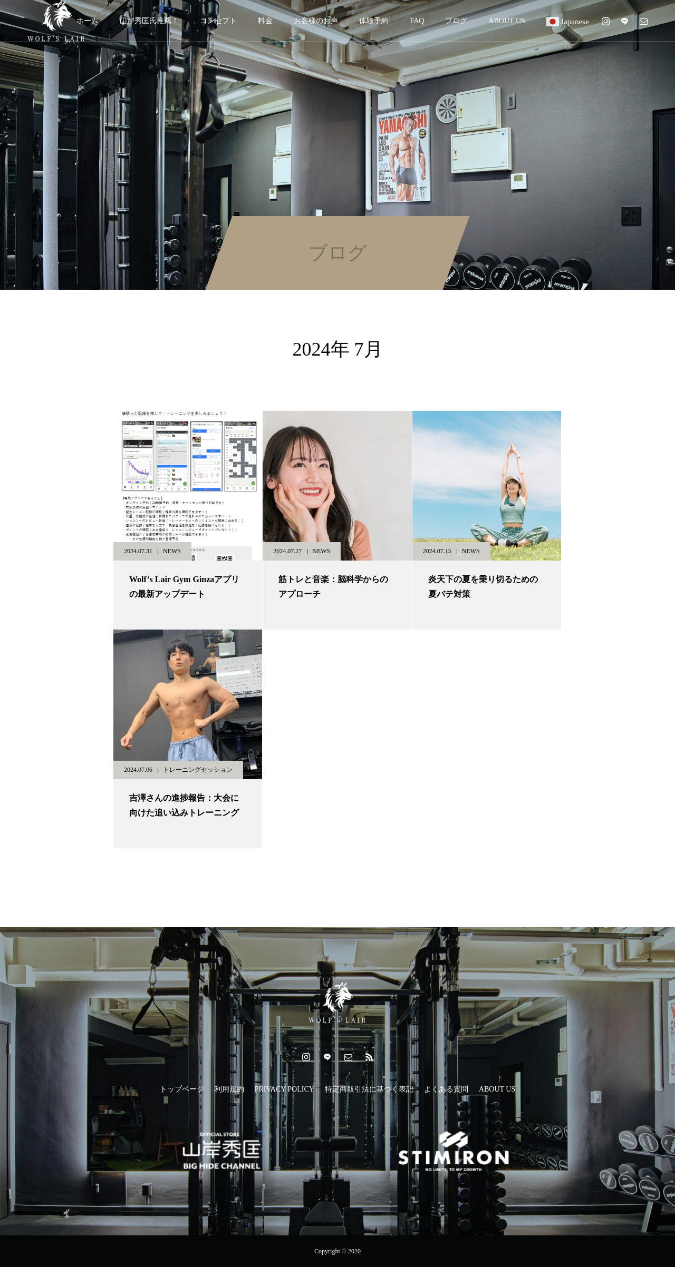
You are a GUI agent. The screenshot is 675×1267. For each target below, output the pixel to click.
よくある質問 (446, 1089)
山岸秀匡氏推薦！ (149, 21)
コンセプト (218, 21)
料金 (265, 21)
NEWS (172, 551)
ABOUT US (506, 21)
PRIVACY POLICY (284, 1089)
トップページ (182, 1089)
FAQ (417, 21)
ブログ (456, 21)
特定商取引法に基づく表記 (369, 1089)
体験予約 (374, 21)
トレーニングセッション (198, 769)
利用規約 (229, 1089)
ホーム (87, 21)
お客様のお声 (316, 21)
